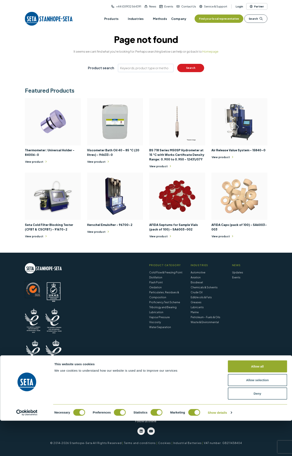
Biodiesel (197, 282)
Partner (257, 6)
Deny (257, 429)
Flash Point (156, 282)
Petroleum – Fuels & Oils (205, 317)
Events (168, 6)
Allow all (257, 401)
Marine (195, 312)
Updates (237, 272)
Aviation (196, 277)
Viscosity (155, 322)
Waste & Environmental (205, 322)
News (152, 6)
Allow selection (257, 415)
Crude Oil (196, 292)
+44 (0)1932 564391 (128, 6)
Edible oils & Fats (201, 297)
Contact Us (188, 6)
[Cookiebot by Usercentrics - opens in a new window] (27, 448)
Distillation (155, 277)
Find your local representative (219, 18)
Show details (217, 448)
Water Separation (160, 327)
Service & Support (215, 6)
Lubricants (197, 307)
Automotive (198, 272)
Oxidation (155, 287)
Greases (196, 302)
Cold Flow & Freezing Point (165, 272)
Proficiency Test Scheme (164, 302)
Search (256, 19)
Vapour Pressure (159, 317)
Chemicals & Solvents (204, 287)
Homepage (210, 51)
